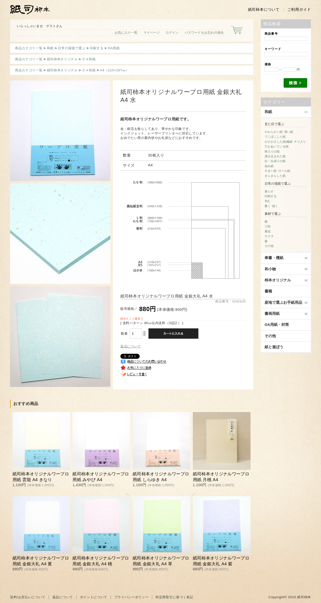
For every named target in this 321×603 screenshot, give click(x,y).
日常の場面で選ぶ (71, 48)
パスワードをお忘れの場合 (204, 32)
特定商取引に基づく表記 (174, 597)
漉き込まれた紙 (275, 156)
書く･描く (271, 206)
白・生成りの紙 (275, 161)
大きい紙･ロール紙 (277, 171)
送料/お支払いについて (27, 597)
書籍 (268, 291)
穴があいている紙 (277, 146)
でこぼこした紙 (275, 136)
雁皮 (268, 231)
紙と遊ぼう (274, 347)
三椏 (268, 226)
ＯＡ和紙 (89, 59)
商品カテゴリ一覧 (28, 48)
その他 (269, 246)
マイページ (151, 32)
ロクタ (269, 236)
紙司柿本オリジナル (62, 59)
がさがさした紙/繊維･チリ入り (285, 141)
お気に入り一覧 (126, 32)
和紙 (50, 48)
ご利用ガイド (299, 10)
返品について (130, 346)
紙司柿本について (264, 10)
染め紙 (269, 166)
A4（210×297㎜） (114, 70)
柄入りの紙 (272, 151)
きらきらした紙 (275, 176)
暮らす (269, 191)
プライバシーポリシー (131, 597)
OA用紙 (114, 48)
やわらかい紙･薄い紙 (279, 132)
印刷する (97, 48)
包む (268, 201)
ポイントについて (93, 597)
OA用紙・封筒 (277, 325)
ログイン (172, 32)
